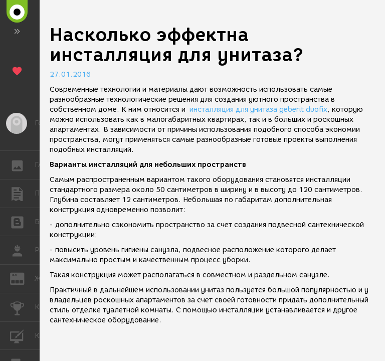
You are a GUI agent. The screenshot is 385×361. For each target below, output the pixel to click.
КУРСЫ (22, 335)
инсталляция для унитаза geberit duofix (258, 109)
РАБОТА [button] (22, 250)
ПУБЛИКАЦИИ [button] (22, 193)
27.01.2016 (70, 74)
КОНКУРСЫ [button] (22, 307)
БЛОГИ (22, 221)
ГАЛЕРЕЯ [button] (22, 165)
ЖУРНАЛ (22, 278)
